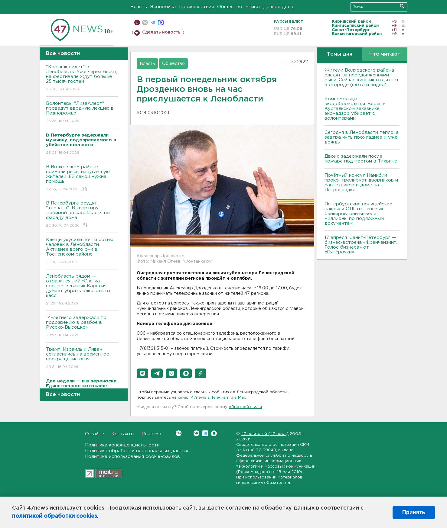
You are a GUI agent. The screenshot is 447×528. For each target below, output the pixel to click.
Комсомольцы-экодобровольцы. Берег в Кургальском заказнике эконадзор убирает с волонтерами (355, 108)
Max (214, 433)
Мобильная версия (137, 22)
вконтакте (145, 22)
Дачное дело (278, 7)
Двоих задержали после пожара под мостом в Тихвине (362, 158)
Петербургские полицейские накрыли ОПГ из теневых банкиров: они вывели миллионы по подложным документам (358, 213)
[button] (142, 373)
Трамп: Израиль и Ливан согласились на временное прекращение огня (82, 358)
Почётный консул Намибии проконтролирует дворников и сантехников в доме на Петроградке (361, 182)
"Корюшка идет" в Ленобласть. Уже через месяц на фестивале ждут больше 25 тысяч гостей (82, 78)
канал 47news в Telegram (204, 397)
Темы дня (339, 54)
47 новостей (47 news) (265, 434)
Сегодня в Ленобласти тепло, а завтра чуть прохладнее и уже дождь (362, 137)
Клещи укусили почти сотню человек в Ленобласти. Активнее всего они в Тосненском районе (82, 251)
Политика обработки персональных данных (136, 451)
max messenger (161, 22)
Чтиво (253, 7)
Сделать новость (161, 32)
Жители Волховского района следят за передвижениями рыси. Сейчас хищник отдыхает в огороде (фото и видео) (362, 77)
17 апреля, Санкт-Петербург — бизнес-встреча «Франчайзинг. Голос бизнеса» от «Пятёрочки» (361, 245)
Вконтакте (178, 433)
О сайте (94, 434)
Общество (229, 7)
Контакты (122, 434)
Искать (402, 6)
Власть (138, 7)
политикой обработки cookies (54, 516)
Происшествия (196, 7)
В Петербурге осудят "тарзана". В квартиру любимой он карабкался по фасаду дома (82, 214)
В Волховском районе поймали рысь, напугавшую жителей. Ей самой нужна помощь (82, 178)
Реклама (151, 434)
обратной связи (245, 407)
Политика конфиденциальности (122, 445)
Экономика (163, 7)
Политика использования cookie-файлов (132, 457)
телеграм (153, 22)
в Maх (240, 397)
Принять (413, 512)
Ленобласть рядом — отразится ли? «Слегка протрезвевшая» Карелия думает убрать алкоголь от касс (82, 290)
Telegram (205, 433)
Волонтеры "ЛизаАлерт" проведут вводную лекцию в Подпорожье (82, 112)
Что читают (384, 54)
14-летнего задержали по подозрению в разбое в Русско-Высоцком (82, 327)
